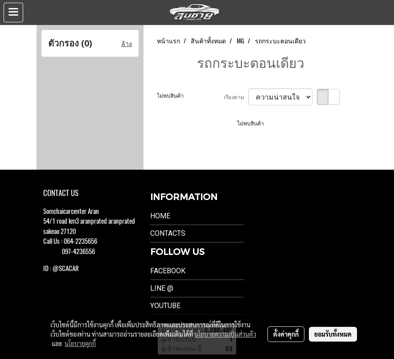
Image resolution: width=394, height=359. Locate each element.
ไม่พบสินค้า (170, 95)
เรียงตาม (236, 96)
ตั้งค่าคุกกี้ (286, 334)
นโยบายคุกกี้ (80, 343)
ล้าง (126, 43)
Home (160, 216)
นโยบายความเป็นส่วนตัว (225, 334)
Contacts (167, 233)
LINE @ (161, 288)
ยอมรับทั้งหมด (333, 334)
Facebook (167, 271)
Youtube (165, 305)
